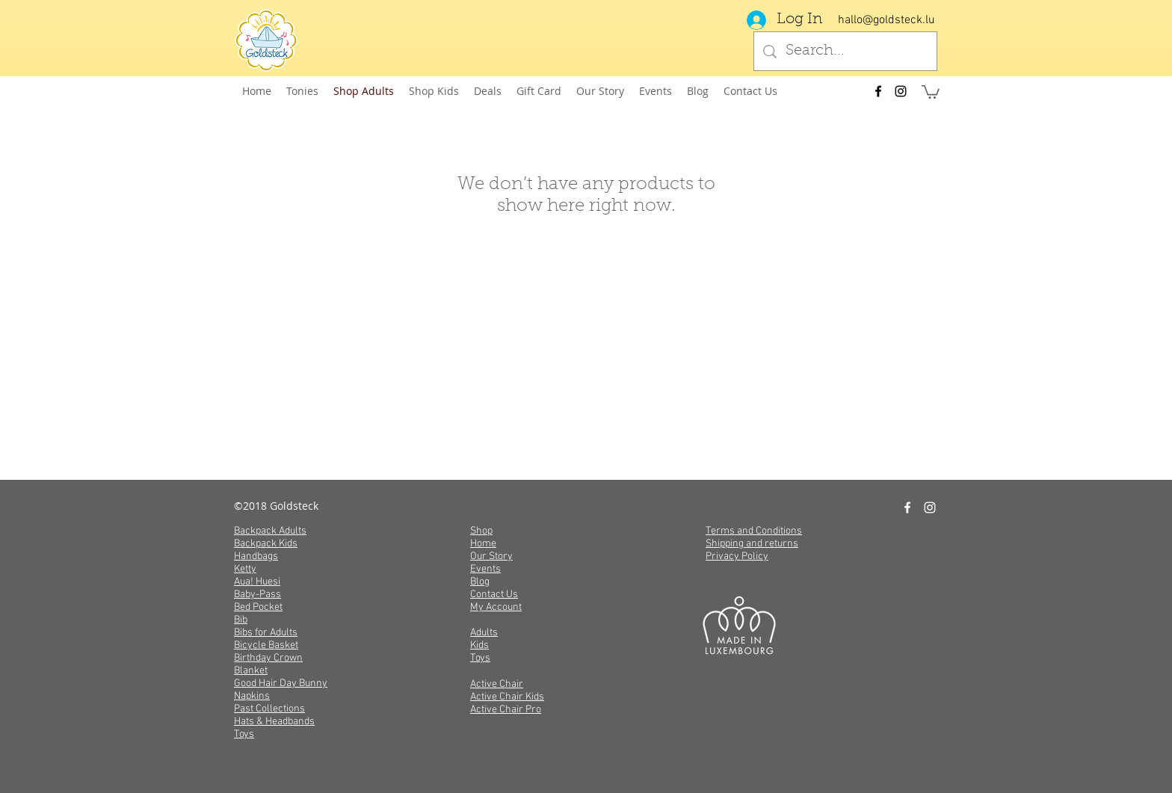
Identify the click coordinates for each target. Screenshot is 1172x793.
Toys (244, 734)
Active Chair (496, 684)
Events (485, 569)
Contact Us (494, 594)
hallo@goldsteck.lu (886, 20)
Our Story (491, 556)
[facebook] (878, 91)
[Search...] (845, 51)
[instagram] (900, 91)
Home (483, 543)
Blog (480, 582)
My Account (496, 607)
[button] (931, 91)
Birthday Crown (268, 658)
